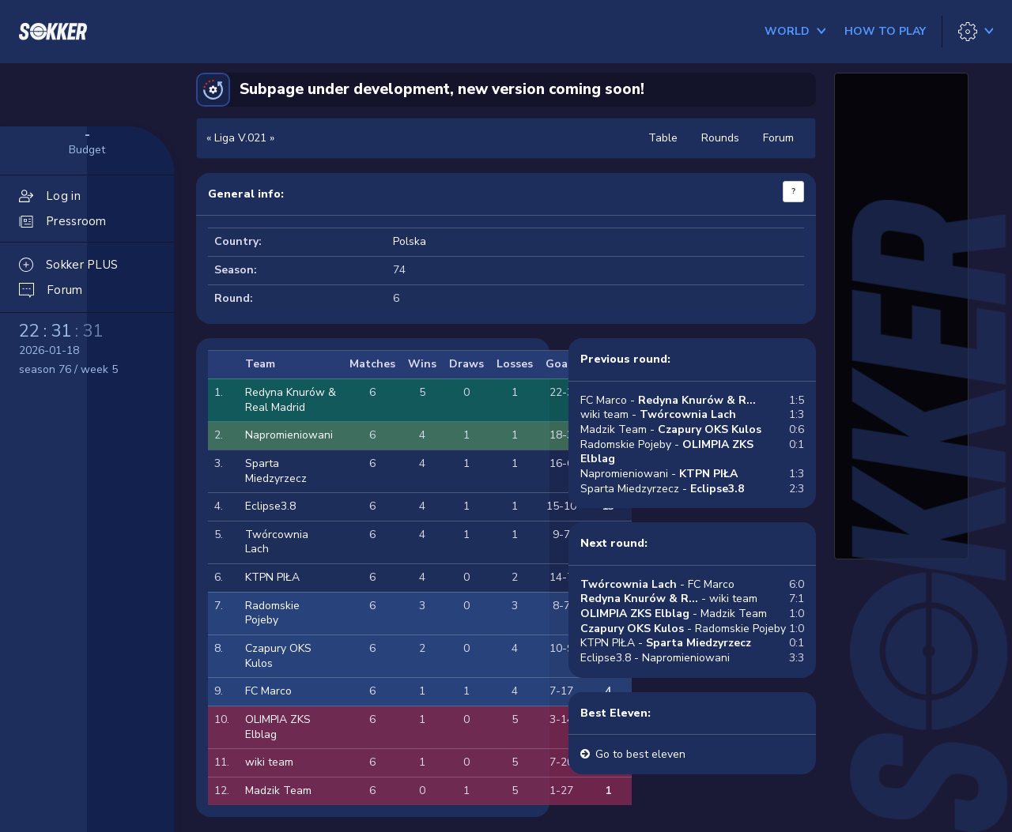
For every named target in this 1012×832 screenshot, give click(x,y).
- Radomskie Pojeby (683, 628)
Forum (778, 137)
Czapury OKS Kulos (278, 656)
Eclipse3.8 (270, 506)
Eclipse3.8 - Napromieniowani (655, 657)
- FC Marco (657, 584)
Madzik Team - (670, 429)
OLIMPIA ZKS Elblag (278, 727)
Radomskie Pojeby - (666, 452)
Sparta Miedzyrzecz (276, 471)
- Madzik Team (673, 613)
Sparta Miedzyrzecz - (662, 488)
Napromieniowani (289, 434)
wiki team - (658, 414)
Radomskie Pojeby (272, 613)
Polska (409, 241)
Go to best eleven (640, 754)
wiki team (269, 762)
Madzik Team (278, 790)
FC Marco (268, 690)
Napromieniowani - (659, 473)
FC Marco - (668, 400)
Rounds (720, 137)
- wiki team (668, 598)
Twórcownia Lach (276, 542)
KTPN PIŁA (272, 577)
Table (663, 137)
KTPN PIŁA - (665, 642)
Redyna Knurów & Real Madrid (290, 400)
